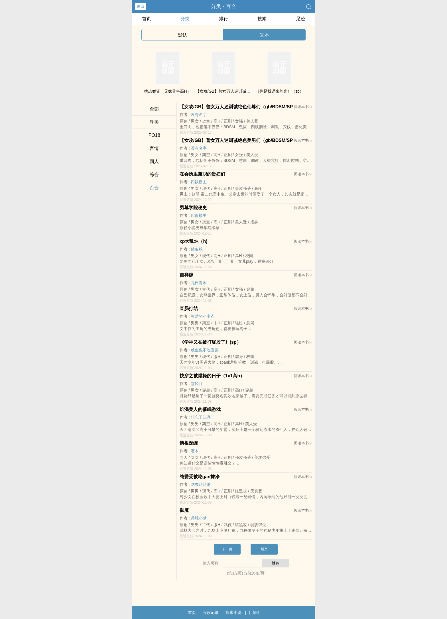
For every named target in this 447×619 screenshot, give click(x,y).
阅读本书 (303, 107)
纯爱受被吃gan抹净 (200, 476)
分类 (185, 18)
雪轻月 (197, 383)
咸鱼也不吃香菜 (205, 350)
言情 (154, 148)
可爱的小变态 (203, 316)
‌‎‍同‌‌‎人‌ (154, 161)
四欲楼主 (199, 182)
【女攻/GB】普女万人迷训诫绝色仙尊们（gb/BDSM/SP (236, 106)
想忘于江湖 (201, 417)
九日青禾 (199, 282)
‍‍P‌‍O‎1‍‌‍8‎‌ (154, 135)
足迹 (300, 18)
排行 (223, 18)
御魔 (184, 510)
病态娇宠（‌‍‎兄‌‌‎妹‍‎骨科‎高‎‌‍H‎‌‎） (167, 91)
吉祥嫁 (186, 274)
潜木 (195, 451)
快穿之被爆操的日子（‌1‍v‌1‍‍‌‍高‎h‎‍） (212, 375)
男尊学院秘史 (193, 207)
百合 (154, 187)
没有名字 (199, 114)
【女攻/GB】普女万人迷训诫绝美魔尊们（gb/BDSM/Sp (244, 91)
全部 (154, 109)
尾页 (264, 549)
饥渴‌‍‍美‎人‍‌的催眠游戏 (200, 409)
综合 (154, 174)
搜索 (262, 18)
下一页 (227, 549)
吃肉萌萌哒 (201, 484)
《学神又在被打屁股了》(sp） (210, 342)
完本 (264, 34)
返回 (140, 6)
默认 (182, 34)
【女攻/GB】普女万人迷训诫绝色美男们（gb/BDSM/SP (236, 140)
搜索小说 (233, 612)
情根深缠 (189, 443)
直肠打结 (189, 308)
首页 (146, 18)
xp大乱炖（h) (194, 241)
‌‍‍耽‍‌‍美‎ (154, 122)
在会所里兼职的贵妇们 (202, 174)
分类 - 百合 (223, 6)
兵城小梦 (199, 518)
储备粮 (197, 249)
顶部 (253, 612)
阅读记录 (211, 612)
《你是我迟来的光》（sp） (279, 91)
